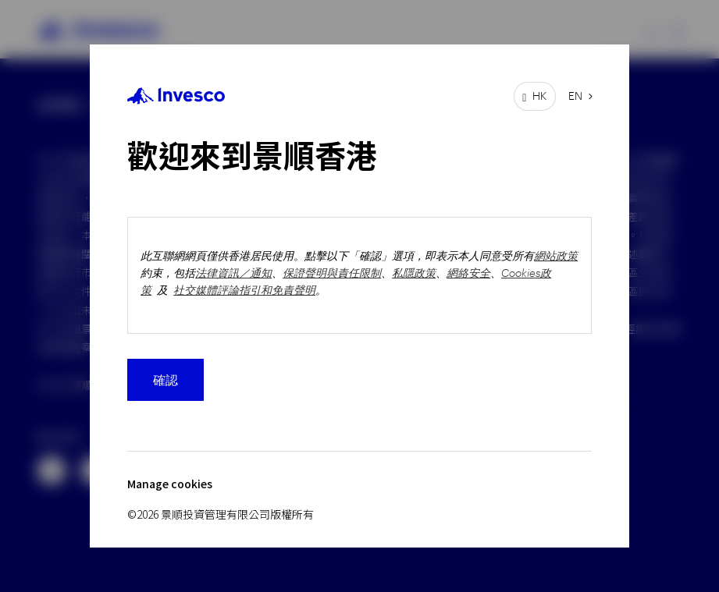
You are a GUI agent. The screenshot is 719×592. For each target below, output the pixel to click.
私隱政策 (414, 272)
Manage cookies (169, 484)
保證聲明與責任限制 (332, 272)
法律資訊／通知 (233, 272)
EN (575, 95)
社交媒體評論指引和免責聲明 (244, 289)
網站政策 (556, 255)
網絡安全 (468, 272)
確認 (165, 379)
